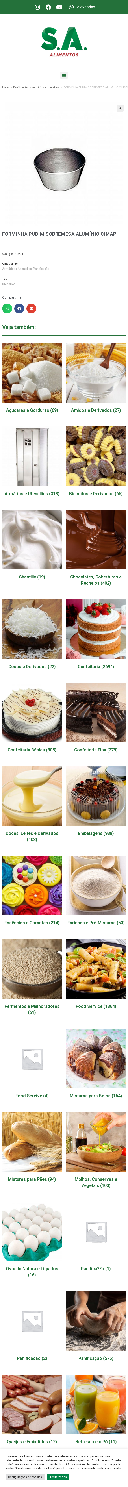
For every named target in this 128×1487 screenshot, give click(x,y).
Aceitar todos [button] (58, 1477)
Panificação (20, 87)
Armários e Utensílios (45, 87)
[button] (64, 75)
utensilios (8, 284)
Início (5, 87)
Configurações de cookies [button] (25, 1477)
